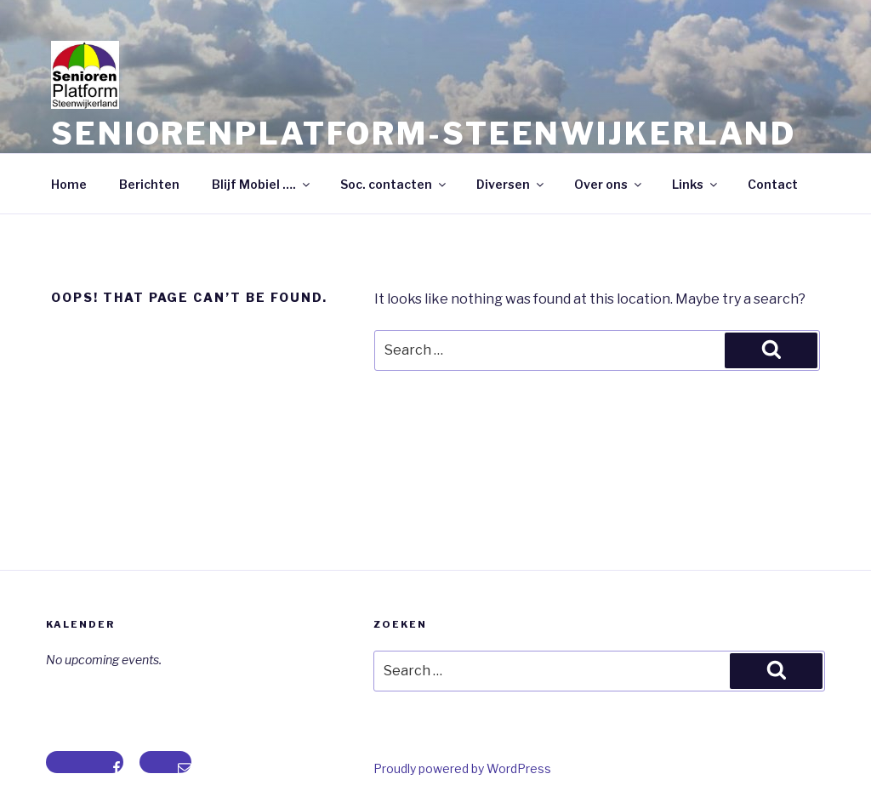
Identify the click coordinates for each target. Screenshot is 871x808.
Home (69, 184)
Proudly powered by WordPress (462, 768)
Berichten (149, 184)
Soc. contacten (394, 184)
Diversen (511, 184)
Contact (773, 184)
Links (696, 184)
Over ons (609, 184)
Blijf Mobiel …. (262, 184)
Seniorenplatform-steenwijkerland (423, 133)
